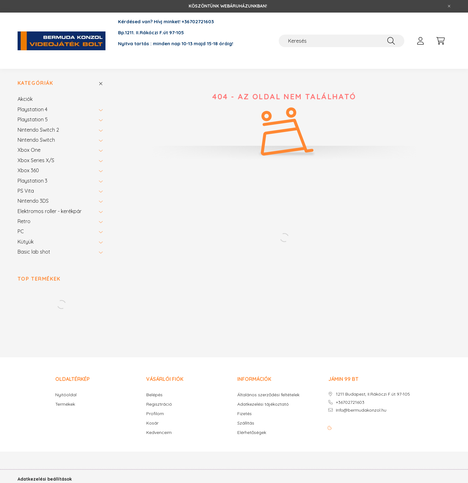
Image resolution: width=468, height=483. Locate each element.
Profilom (155, 413)
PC (21, 231)
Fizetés (244, 413)
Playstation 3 (32, 181)
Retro (24, 221)
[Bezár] (449, 6)
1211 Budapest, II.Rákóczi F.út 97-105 (373, 394)
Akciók (25, 99)
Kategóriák (35, 83)
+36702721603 (350, 402)
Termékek (65, 404)
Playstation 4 (32, 109)
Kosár (152, 423)
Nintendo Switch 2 (38, 130)
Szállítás (245, 423)
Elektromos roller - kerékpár (50, 211)
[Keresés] (341, 41)
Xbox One (29, 150)
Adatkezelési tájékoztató (263, 404)
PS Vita (26, 191)
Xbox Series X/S (36, 160)
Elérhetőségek (251, 432)
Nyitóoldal (66, 395)
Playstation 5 (33, 119)
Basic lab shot (34, 252)
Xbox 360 (28, 170)
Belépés (154, 395)
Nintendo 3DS (33, 201)
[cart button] (440, 41)
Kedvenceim (159, 432)
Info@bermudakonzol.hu (361, 410)
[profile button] (420, 41)
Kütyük (26, 242)
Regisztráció (159, 404)
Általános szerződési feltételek (268, 395)
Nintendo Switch (36, 140)
